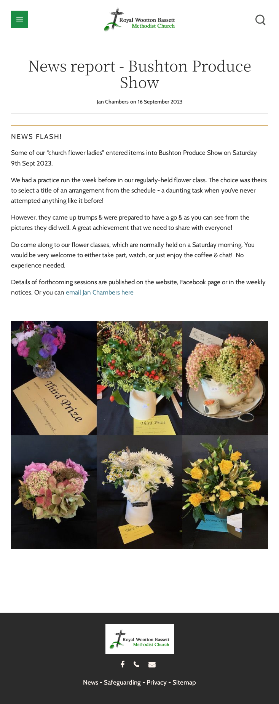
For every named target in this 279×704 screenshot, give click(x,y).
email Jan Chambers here (100, 292)
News (90, 682)
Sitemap (184, 682)
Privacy (157, 682)
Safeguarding (122, 682)
